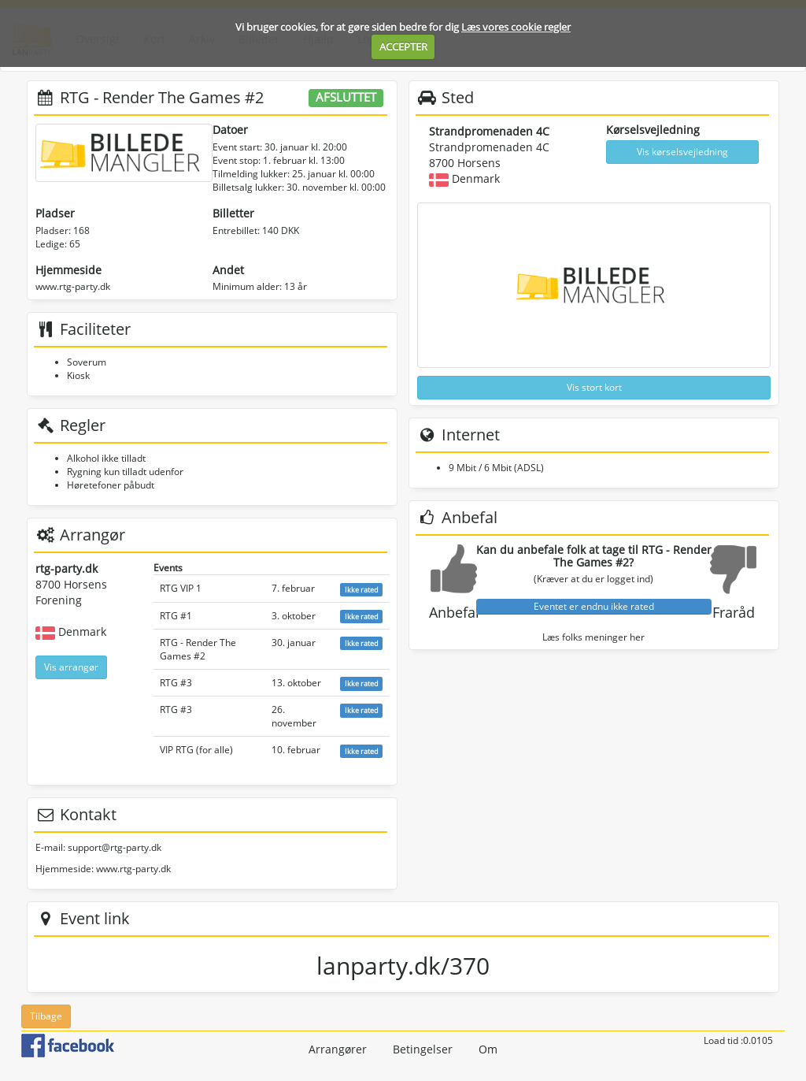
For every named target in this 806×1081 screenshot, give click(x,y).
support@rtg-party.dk (114, 847)
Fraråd (733, 612)
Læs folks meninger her (593, 637)
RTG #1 (176, 615)
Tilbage (46, 1016)
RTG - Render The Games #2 (198, 649)
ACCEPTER (403, 46)
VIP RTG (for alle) (196, 749)
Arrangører (338, 1049)
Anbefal (454, 612)
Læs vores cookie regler (516, 27)
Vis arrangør (71, 667)
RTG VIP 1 (181, 588)
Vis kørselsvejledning (682, 151)
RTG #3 (176, 682)
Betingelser (423, 1049)
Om (488, 1049)
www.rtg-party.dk (72, 286)
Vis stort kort (594, 387)
